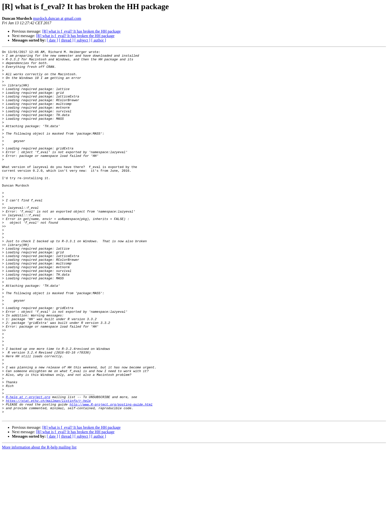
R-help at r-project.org (28, 466)
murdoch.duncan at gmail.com (57, 18)
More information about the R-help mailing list (39, 521)
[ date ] (52, 40)
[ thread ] (66, 40)
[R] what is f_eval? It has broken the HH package (81, 31)
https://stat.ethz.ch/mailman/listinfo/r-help (48, 471)
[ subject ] (82, 40)
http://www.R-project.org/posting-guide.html (111, 475)
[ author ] (98, 40)
